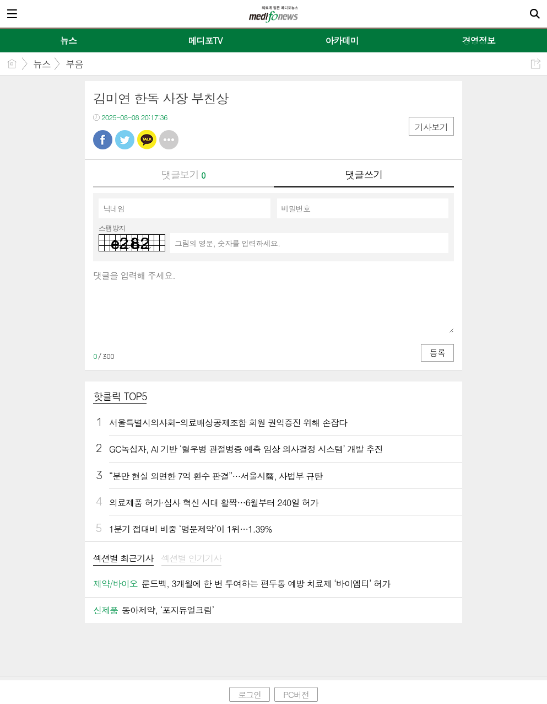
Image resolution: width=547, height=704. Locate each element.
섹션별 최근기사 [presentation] (123, 559)
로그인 (249, 694)
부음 (74, 64)
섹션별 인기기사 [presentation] (191, 559)
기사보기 (431, 127)
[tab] (123, 559)
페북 (102, 139)
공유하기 (535, 63)
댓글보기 (183, 174)
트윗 (124, 139)
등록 (437, 352)
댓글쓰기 (363, 174)
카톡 (146, 139)
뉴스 (42, 64)
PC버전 (296, 694)
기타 (168, 139)
